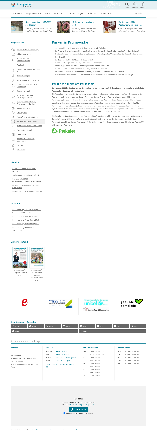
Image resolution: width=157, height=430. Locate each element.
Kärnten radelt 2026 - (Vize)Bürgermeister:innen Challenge (26, 180)
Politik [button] (90, 14)
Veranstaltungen (75, 14)
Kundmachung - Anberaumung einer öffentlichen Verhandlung (26, 211)
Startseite (17, 14)
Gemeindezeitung (19, 241)
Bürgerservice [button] (32, 14)
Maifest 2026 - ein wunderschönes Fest (27, 191)
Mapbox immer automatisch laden (78, 413)
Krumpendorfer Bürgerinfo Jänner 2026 (20, 261)
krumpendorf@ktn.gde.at (66, 357)
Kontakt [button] (138, 14)
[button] (19, 326)
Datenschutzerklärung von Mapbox (80, 404)
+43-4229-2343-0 (62, 351)
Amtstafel (15, 203)
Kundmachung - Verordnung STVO (25, 220)
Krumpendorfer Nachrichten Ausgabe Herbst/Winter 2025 (37, 264)
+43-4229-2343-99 (63, 354)
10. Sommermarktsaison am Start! (25, 175)
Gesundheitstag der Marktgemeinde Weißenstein (26, 186)
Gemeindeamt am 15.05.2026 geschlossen (24, 170)
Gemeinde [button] (104, 14)
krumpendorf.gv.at (63, 360)
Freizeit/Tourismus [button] (53, 14)
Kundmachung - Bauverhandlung (25, 216)
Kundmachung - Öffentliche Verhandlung (23, 228)
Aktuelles (15, 162)
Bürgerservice (17, 42)
